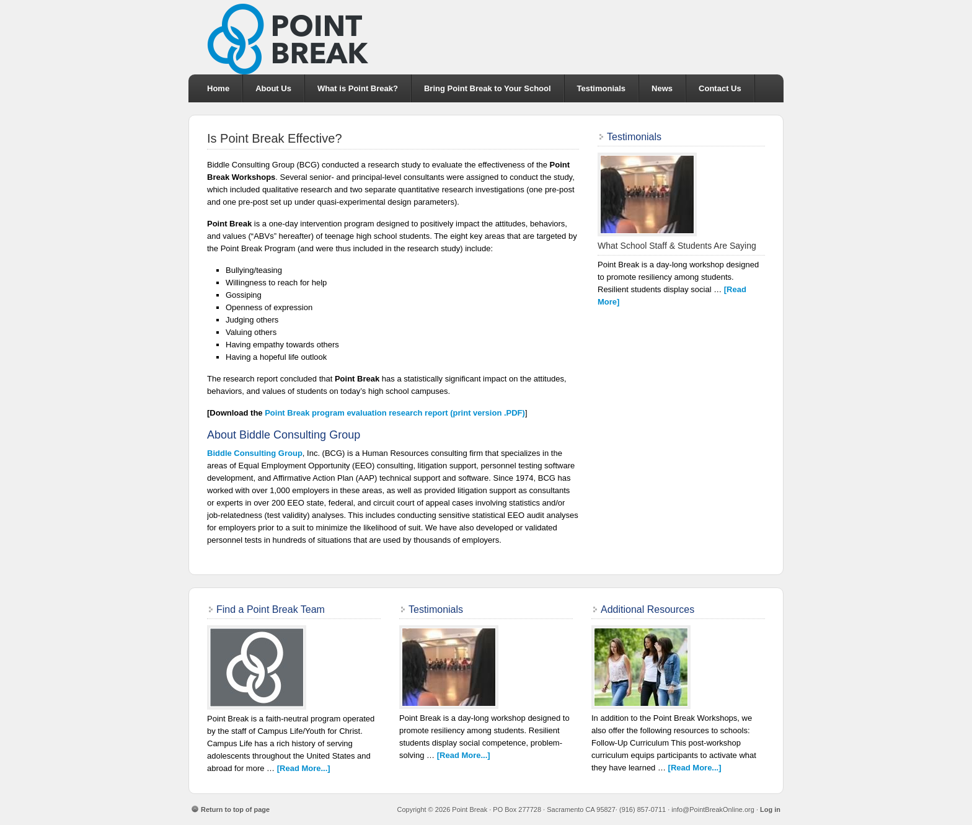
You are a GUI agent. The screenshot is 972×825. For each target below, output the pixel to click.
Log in (770, 809)
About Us (273, 88)
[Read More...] (303, 768)
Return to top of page (235, 809)
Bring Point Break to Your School (487, 88)
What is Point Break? (357, 88)
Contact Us (720, 88)
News (662, 88)
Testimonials (601, 88)
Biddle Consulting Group (255, 453)
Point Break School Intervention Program (486, 37)
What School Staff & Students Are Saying (677, 246)
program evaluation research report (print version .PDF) (395, 412)
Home (218, 88)
